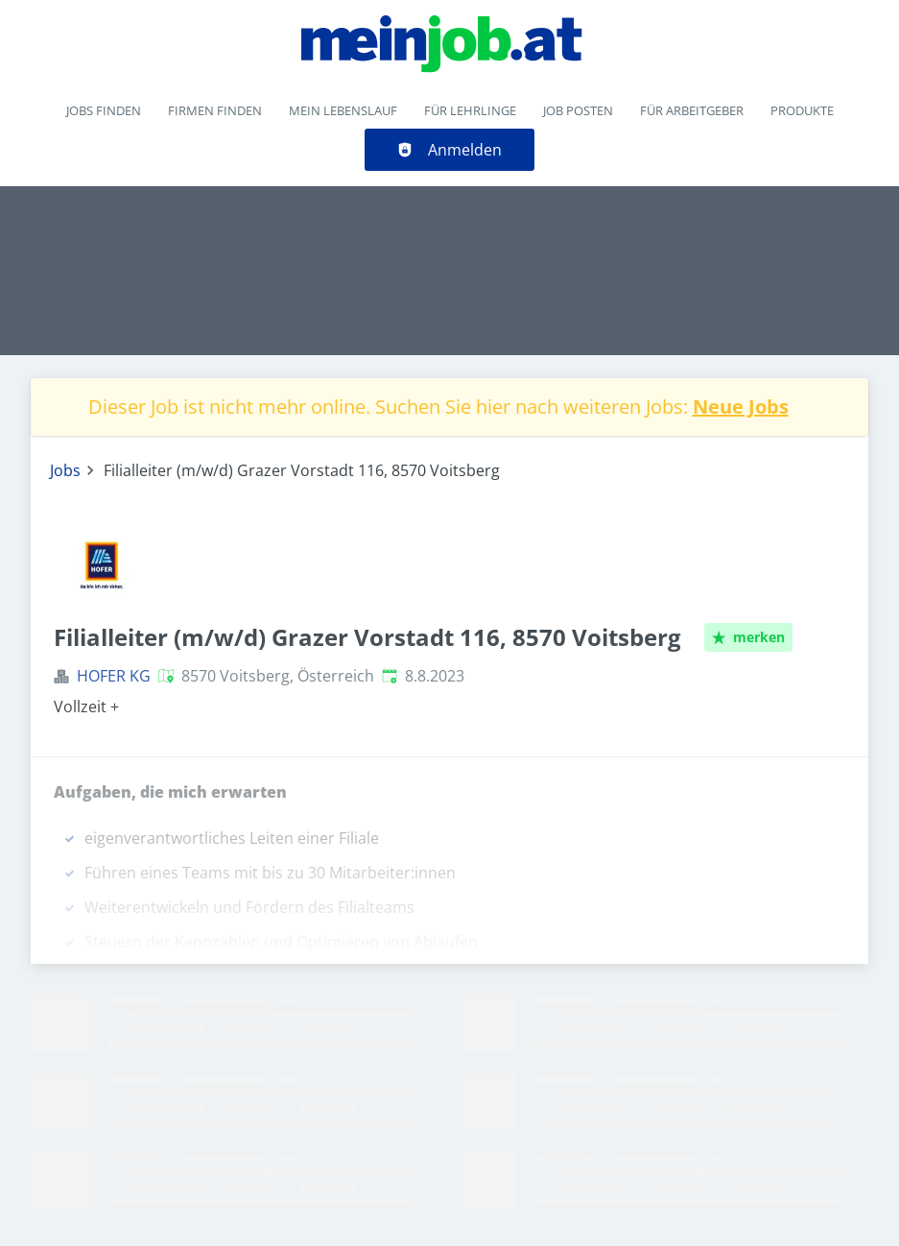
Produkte (802, 110)
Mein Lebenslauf (343, 110)
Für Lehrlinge (470, 110)
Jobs (65, 470)
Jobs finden (103, 110)
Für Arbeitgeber (692, 110)
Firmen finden (215, 110)
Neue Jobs (741, 406)
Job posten (578, 110)
